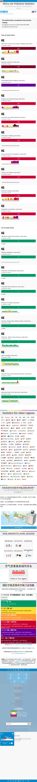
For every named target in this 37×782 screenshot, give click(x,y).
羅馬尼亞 (28, 472)
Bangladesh (16, 440)
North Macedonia (6, 483)
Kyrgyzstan (4, 450)
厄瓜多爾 (19, 459)
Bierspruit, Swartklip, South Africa (10, 302)
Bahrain (25, 488)
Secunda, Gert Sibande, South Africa (10, 172)
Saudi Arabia (17, 491)
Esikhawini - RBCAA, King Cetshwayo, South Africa (14, 337)
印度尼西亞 (4, 448)
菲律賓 (29, 445)
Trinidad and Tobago (7, 456)
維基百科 (26, 682)
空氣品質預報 (18, 737)
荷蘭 (3, 472)
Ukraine (9, 485)
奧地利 (9, 469)
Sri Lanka (13, 448)
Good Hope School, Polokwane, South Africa (12, 286)
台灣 (13, 437)
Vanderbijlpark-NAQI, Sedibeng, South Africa (13, 80)
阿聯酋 (12, 488)
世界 (2, 434)
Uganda (10, 496)
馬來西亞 (24, 442)
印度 (30, 440)
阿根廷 (11, 461)
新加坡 (30, 442)
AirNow (17, 625)
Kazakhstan (22, 448)
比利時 (28, 469)
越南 (18, 445)
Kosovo (27, 480)
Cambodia (22, 450)
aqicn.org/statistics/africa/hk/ (7, 13)
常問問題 (17, 732)
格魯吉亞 (17, 485)
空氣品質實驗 (18, 729)
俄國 (8, 440)
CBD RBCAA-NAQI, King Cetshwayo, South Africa (14, 236)
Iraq (10, 491)
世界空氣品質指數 (19, 695)
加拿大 (30, 450)
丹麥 (8, 472)
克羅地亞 (11, 475)
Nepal (23, 440)
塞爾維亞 (4, 480)
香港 (19, 437)
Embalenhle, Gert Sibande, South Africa (11, 209)
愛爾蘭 (3, 475)
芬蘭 (3, 477)
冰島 (25, 483)
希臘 (3, 485)
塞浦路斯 (16, 469)
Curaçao (12, 459)
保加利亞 (33, 477)
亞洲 (12, 434)
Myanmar (15, 442)
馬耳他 (26, 475)
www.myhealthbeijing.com (18, 688)
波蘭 (23, 469)
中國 (8, 437)
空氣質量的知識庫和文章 (18, 727)
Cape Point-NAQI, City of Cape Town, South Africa (14, 392)
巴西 (23, 456)
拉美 (20, 434)
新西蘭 (3, 453)
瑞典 (26, 477)
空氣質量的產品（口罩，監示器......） (18, 738)
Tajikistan (31, 448)
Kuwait (32, 488)
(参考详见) (18, 654)
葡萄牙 (31, 483)
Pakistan (26, 491)
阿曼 (18, 488)
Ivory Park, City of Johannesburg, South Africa (13, 117)
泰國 (3, 442)
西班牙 (32, 464)
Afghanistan (5, 494)
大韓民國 (31, 437)
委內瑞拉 (27, 459)
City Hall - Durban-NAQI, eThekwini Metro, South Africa (16, 321)
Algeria (17, 496)
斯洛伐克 (33, 467)
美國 (17, 453)
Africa (2, 437)
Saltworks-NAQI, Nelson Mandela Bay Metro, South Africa (16, 374)
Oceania (7, 434)
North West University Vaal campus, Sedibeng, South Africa (16, 43)
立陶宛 (14, 472)
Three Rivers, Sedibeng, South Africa (10, 135)
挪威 (3, 469)
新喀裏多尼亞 (18, 477)
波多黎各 (26, 461)
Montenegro (17, 483)
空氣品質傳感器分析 (18, 730)
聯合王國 (4, 467)
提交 (29, 758)
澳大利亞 (11, 453)
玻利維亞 (4, 461)
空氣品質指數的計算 (18, 736)
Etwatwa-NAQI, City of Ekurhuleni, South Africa (13, 154)
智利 (17, 456)
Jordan (3, 491)
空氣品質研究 (17, 725)
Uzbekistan (14, 450)
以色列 (24, 485)
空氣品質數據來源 (18, 734)
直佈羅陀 (9, 477)
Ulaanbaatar (5, 445)
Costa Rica (12, 464)
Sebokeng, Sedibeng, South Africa (10, 191)
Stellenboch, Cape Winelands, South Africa (12, 270)
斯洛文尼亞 (18, 475)
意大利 (25, 467)
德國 (32, 475)
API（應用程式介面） (18, 739)
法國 (19, 464)
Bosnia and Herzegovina (16, 480)
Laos (8, 442)
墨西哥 (28, 456)
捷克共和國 (17, 467)
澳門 (24, 437)
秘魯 (23, 453)
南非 (23, 494)
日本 (3, 440)
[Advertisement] (18, 417)
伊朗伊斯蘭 (4, 488)
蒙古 (13, 445)
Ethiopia (30, 494)
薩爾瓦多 (18, 461)
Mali (24, 496)
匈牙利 (21, 472)
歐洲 (24, 434)
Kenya (3, 496)
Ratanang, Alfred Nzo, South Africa (10, 62)
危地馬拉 (4, 464)
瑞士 (10, 467)
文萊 (24, 445)
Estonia (25, 464)
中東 (16, 434)
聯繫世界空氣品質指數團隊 (18, 722)
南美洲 (32, 434)
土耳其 (30, 485)
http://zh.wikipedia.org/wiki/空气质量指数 (21, 679)
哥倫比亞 (4, 459)
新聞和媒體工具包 (18, 723)
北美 (28, 434)
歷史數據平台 (18, 740)
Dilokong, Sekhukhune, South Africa (10, 252)
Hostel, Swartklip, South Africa (9, 355)
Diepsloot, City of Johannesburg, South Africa (13, 99)
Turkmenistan (15, 494)
